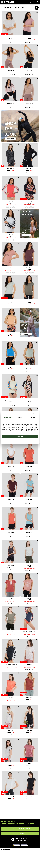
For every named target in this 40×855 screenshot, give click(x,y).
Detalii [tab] (20, 417)
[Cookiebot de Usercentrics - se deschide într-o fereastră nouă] (32, 413)
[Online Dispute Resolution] (24, 845)
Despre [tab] (33, 417)
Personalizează (20, 440)
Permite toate (20, 436)
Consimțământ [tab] (7, 417)
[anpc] (16, 845)
